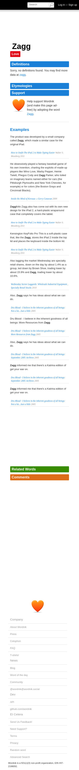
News (14, 660)
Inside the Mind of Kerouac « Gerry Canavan (31, 199)
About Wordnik (18, 627)
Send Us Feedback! (21, 721)
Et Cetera (16, 714)
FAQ (12, 648)
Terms (13, 735)
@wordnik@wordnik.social (25, 689)
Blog (12, 668)
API (12, 702)
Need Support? (18, 728)
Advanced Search (20, 757)
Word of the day (19, 675)
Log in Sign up (67, 4)
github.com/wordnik (21, 709)
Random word (18, 750)
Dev (12, 694)
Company (16, 619)
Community (16, 682)
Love (15, 54)
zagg (23, 74)
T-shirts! (14, 655)
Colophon (15, 641)
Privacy (14, 743)
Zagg (30, 114)
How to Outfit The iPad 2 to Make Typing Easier (33, 152)
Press (13, 634)
